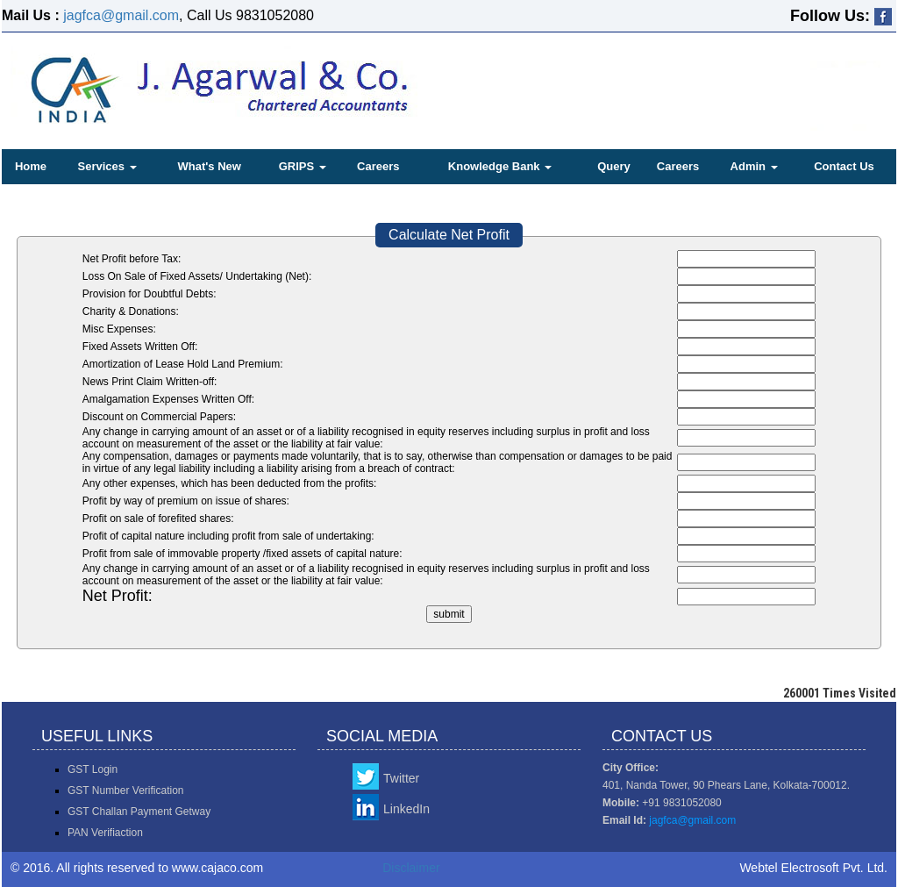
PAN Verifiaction (105, 832)
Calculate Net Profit (449, 234)
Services (107, 166)
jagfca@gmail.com (121, 15)
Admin (754, 166)
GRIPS (302, 166)
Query (614, 166)
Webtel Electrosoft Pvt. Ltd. (813, 868)
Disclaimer (410, 868)
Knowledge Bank (500, 166)
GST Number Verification (126, 790)
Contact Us (844, 166)
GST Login (93, 769)
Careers (378, 166)
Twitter (401, 778)
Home (30, 166)
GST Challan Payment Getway (139, 811)
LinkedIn (406, 809)
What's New (208, 166)
